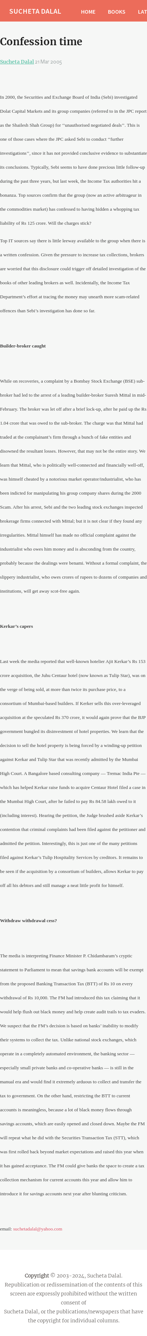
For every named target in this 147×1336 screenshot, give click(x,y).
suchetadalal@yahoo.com (37, 1229)
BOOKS (116, 11)
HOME (88, 11)
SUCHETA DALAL (35, 10)
